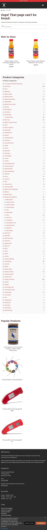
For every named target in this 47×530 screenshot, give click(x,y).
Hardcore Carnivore (9, 166)
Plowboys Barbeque (9, 259)
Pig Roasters (9, 220)
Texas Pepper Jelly (9, 287)
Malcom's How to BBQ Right (11, 189)
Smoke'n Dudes (8, 269)
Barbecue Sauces (9, 96)
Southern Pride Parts (9, 279)
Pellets (6, 253)
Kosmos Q (7, 179)
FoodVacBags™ (8, 156)
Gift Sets (7, 161)
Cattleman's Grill (8, 132)
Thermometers (8, 292)
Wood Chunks (8, 307)
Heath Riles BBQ (8, 168)
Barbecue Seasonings (10, 99)
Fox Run (6, 158)
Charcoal (7, 135)
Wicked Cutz (7, 302)
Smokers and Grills (9, 271)
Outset (6, 251)
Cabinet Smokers (10, 202)
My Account (4, 513)
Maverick (7, 192)
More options (29, 523)
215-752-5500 (23, 0)
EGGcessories (9, 117)
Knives (6, 176)
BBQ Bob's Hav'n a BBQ (10, 104)
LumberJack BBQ (9, 186)
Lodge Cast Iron (8, 184)
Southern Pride (8, 276)
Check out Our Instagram (7, 508)
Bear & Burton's (8, 109)
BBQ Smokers (9, 199)
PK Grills (7, 256)
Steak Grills (9, 228)
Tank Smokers (9, 230)
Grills (7, 210)
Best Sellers (7, 112)
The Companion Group (10, 289)
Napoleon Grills (8, 243)
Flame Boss (7, 153)
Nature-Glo (7, 246)
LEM (6, 181)
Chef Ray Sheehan (9, 137)
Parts (7, 215)
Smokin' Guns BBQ (9, 274)
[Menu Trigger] (43, 5)
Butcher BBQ (7, 130)
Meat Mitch (7, 235)
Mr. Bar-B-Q (7, 240)
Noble (6, 248)
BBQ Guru (7, 107)
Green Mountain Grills (10, 163)
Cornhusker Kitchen (9, 143)
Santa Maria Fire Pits (11, 222)
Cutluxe (6, 145)
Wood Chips (7, 305)
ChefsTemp (7, 140)
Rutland (6, 266)
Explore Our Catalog (5, 511)
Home (4, 10)
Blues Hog (7, 119)
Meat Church (7, 233)
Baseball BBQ (8, 101)
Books (6, 125)
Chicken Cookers (10, 207)
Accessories (7, 86)
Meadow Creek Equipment (11, 197)
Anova (6, 89)
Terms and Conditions (6, 515)
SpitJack (7, 282)
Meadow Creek (8, 194)
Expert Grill (7, 150)
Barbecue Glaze (8, 94)
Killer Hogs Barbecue (9, 171)
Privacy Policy (4, 528)
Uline (6, 297)
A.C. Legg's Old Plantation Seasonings (13, 83)
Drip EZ (6, 148)
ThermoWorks (8, 295)
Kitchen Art (7, 173)
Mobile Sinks (9, 212)
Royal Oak (7, 264)
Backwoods (7, 91)
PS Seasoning (8, 261)
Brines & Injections (9, 127)
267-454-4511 (4, 485)
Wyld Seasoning (8, 310)
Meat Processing (9, 238)
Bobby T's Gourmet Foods (11, 122)
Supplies (7, 284)
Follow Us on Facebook (6, 510)
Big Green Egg (8, 114)
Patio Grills (8, 217)
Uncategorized (8, 300)
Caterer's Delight (10, 204)
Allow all (41, 523)
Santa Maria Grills (10, 225)
